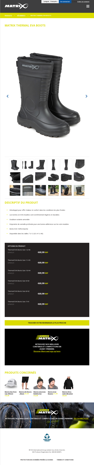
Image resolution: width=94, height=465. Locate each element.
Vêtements (21, 15)
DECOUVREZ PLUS (81, 418)
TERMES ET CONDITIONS (65, 460)
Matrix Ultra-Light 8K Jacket (67, 393)
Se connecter (65, 2)
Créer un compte (83, 2)
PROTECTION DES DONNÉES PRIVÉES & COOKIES (36, 460)
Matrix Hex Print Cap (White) (11, 393)
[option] (47, 92)
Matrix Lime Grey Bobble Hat (39, 393)
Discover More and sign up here (47, 351)
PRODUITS (8, 15)
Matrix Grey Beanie (52, 393)
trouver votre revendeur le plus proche (47, 323)
